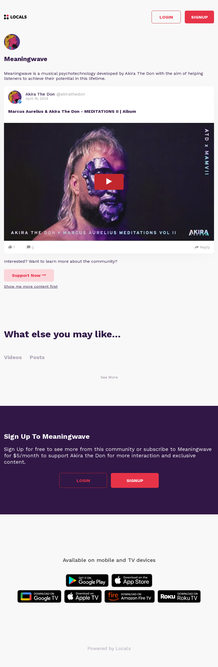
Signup (199, 17)
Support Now (29, 275)
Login (166, 17)
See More (109, 377)
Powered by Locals (109, 648)
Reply (202, 247)
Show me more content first (31, 286)
